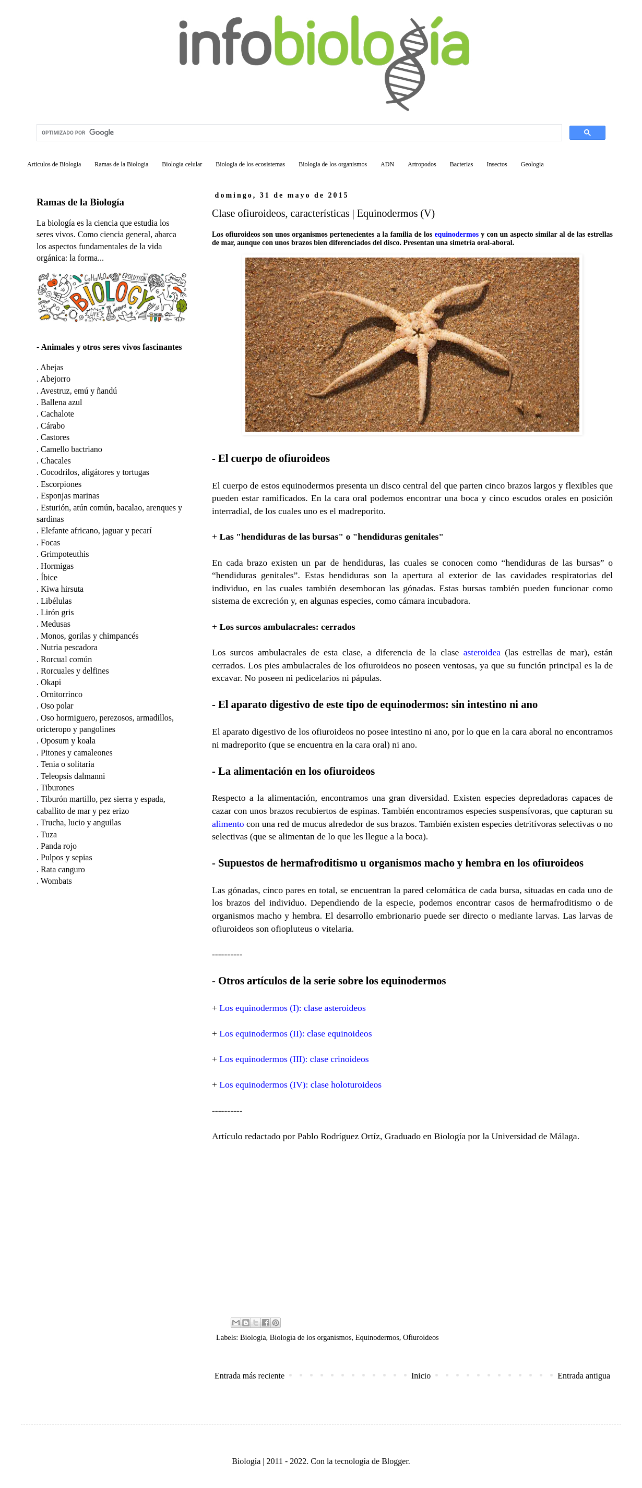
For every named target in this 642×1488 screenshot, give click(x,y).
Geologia (532, 164)
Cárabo (53, 425)
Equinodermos (377, 1337)
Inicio (421, 1375)
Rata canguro (63, 869)
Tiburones (57, 787)
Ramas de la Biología (80, 202)
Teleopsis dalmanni (73, 776)
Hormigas (57, 566)
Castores (55, 437)
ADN (387, 164)
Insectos (496, 164)
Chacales (56, 460)
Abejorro (55, 378)
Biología (253, 1337)
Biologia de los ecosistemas (250, 164)
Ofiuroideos (421, 1337)
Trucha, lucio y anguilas (81, 822)
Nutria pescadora (69, 647)
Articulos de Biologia (54, 164)
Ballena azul (61, 402)
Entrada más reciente (249, 1375)
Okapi (51, 682)
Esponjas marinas (70, 495)
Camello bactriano (71, 449)
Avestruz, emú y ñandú (78, 390)
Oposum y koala (68, 740)
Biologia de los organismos (333, 164)
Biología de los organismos (311, 1337)
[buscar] (298, 133)
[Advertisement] (412, 1229)
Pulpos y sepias (66, 857)
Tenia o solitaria (67, 764)
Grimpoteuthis (65, 554)
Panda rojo (59, 845)
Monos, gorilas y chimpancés (90, 635)
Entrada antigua (583, 1375)
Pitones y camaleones (77, 752)
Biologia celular (182, 164)
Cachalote (57, 413)
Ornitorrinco (61, 694)
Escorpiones (61, 484)
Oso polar (57, 705)
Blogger (395, 1461)
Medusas (55, 623)
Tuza (49, 834)
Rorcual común (66, 659)
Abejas (51, 367)
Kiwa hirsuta (62, 588)
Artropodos (422, 164)
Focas (50, 542)
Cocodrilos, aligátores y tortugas (95, 472)
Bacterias (461, 164)
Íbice (49, 577)
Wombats (56, 880)
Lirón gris (57, 612)
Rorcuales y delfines (75, 670)
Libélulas (56, 600)
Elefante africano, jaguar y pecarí (96, 530)
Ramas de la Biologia (121, 164)
